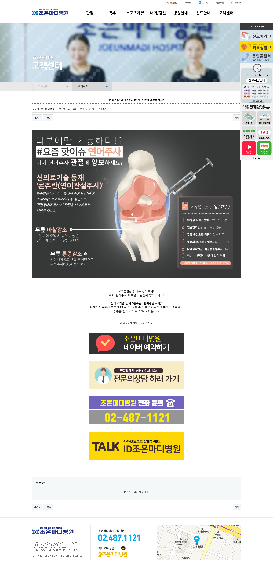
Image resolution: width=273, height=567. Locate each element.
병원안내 (180, 13)
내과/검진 (158, 13)
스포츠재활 (135, 13)
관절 (89, 13)
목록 (237, 117)
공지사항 (83, 86)
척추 (112, 13)
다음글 (48, 117)
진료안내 (203, 13)
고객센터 (226, 13)
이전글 (37, 117)
